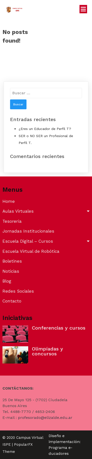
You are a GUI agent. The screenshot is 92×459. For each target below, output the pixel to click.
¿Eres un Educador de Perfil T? (45, 129)
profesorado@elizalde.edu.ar (45, 417)
